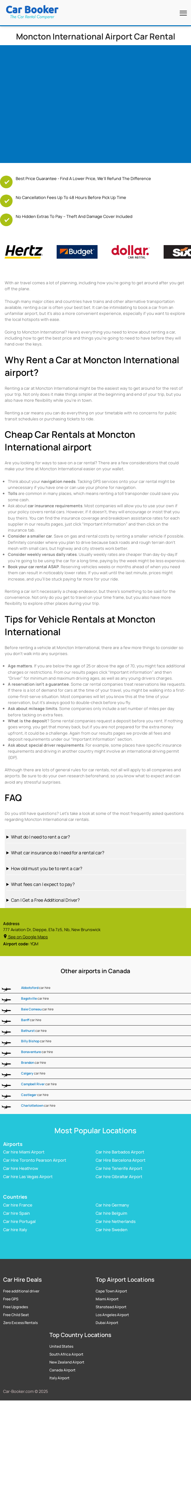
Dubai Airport (107, 1322)
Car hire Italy (15, 1229)
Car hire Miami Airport (23, 1152)
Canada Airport (62, 1370)
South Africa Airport (66, 1354)
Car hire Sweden (111, 1229)
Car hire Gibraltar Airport (119, 1177)
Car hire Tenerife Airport (119, 1168)
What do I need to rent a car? (40, 837)
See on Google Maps (25, 937)
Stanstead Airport (111, 1306)
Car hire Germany (112, 1205)
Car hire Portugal (19, 1221)
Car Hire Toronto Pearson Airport (34, 1160)
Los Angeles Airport (112, 1314)
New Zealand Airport (66, 1362)
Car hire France (17, 1205)
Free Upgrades (15, 1306)
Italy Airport (59, 1378)
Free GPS (10, 1299)
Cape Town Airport (111, 1291)
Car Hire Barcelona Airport (120, 1160)
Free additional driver (21, 1291)
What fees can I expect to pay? (43, 884)
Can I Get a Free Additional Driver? (45, 900)
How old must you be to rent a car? (46, 868)
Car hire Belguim (111, 1213)
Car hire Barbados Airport (120, 1152)
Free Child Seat (16, 1314)
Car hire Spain (16, 1213)
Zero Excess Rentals (20, 1322)
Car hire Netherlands (116, 1221)
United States (61, 1346)
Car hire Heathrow (20, 1168)
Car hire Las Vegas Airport (28, 1177)
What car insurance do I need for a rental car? (57, 853)
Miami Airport (107, 1299)
